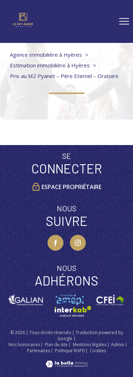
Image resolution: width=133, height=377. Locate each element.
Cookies (98, 350)
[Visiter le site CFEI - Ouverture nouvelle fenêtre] (110, 300)
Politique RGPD (70, 351)
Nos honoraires (24, 345)
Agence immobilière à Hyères (46, 54)
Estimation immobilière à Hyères (50, 65)
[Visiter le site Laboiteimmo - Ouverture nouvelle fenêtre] (67, 365)
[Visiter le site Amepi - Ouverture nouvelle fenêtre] (70, 300)
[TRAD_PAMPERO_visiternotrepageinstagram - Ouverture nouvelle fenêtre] (78, 243)
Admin (117, 345)
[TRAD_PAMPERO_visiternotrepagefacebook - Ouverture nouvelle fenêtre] (55, 243)
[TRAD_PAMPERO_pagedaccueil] (23, 24)
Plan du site (56, 345)
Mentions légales (89, 345)
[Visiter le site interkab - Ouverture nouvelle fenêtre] (73, 311)
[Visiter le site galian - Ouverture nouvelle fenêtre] (26, 300)
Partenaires (38, 351)
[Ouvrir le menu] (124, 21)
